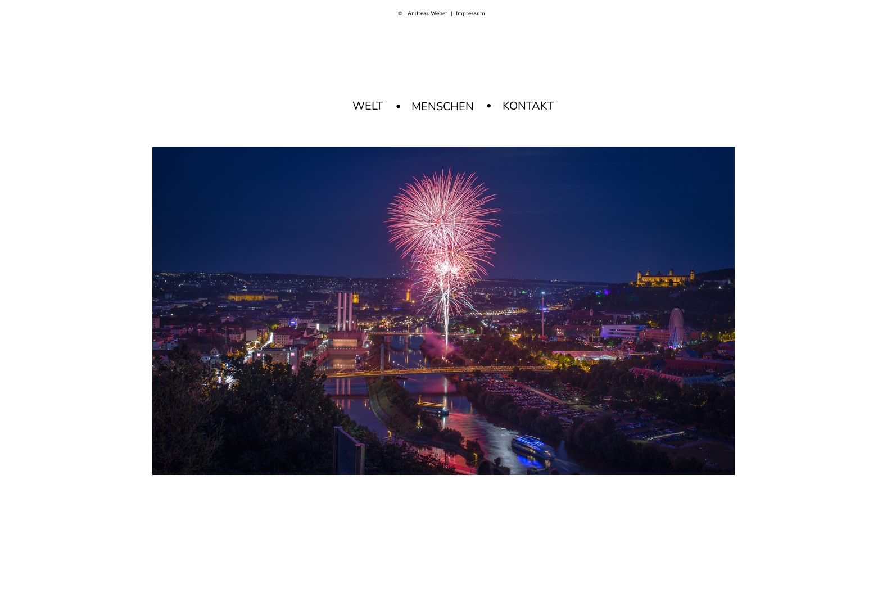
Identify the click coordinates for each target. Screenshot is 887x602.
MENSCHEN (442, 106)
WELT (367, 106)
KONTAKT (528, 106)
